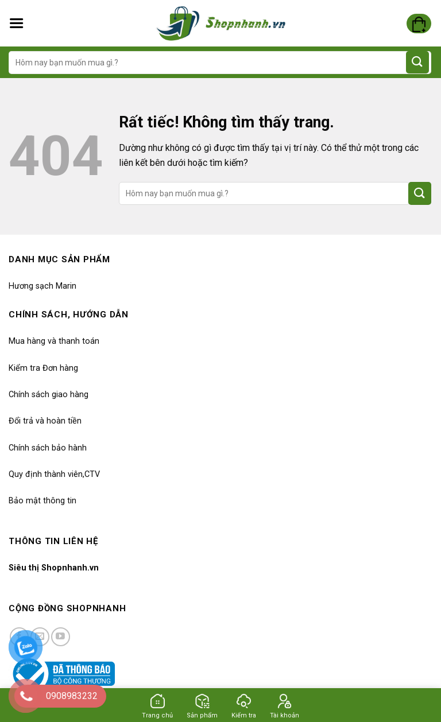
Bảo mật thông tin (42, 501)
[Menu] (16, 23)
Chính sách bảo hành (48, 448)
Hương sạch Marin (42, 286)
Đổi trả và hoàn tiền (45, 421)
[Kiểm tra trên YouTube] (60, 636)
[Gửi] (417, 62)
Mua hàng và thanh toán (54, 341)
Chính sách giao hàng (48, 394)
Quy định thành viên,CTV (54, 474)
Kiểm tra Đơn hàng (43, 368)
